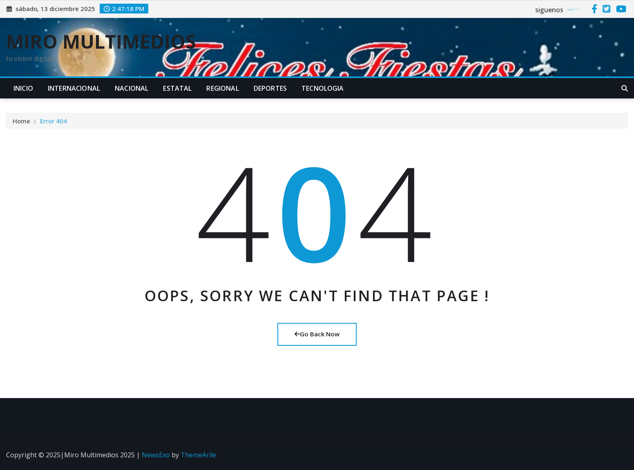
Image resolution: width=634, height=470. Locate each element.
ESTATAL (177, 88)
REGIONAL (222, 88)
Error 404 (53, 122)
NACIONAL (131, 88)
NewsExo (156, 454)
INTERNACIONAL (74, 88)
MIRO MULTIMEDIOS (101, 41)
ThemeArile (198, 454)
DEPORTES (270, 88)
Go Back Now (317, 334)
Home (21, 122)
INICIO (23, 88)
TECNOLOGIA (322, 88)
